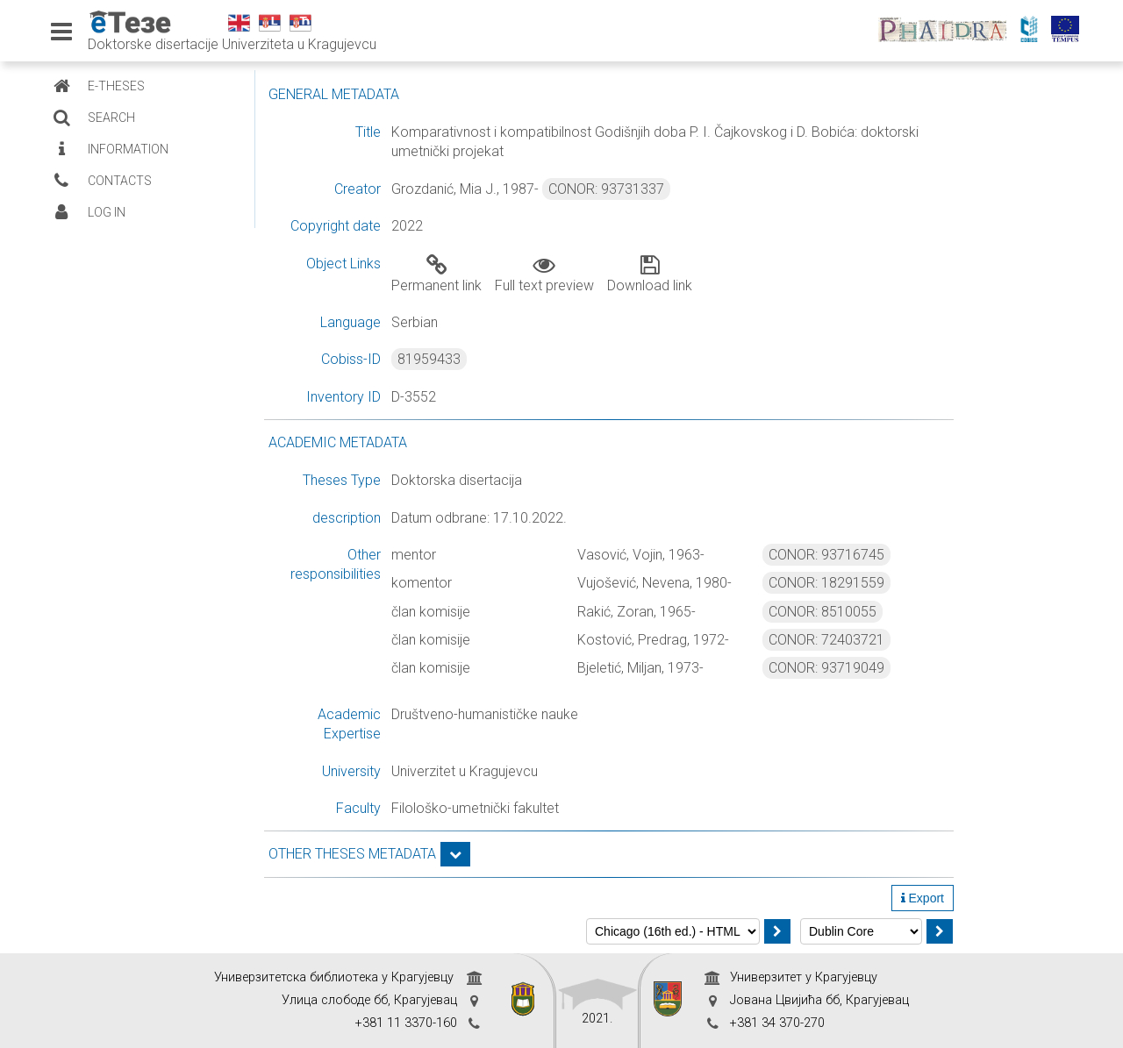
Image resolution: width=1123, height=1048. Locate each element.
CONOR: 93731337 (606, 189)
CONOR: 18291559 (826, 582)
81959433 (429, 359)
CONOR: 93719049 (826, 667)
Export (922, 898)
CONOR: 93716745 (826, 554)
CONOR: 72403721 (826, 639)
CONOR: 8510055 (822, 611)
